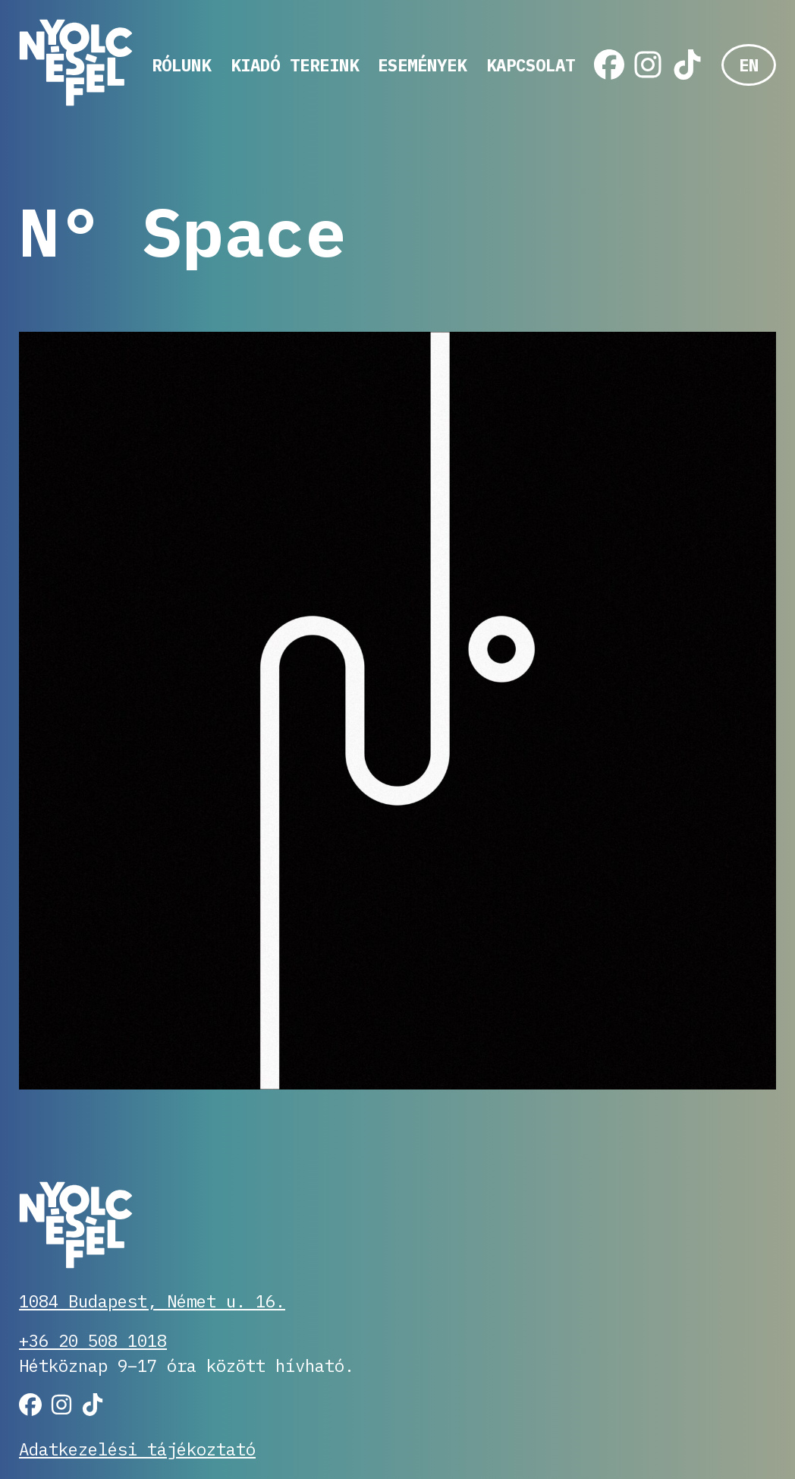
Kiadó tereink (295, 65)
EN (749, 65)
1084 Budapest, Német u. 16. (152, 1301)
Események (422, 65)
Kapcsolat (530, 65)
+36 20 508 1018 (93, 1340)
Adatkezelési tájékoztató (137, 1449)
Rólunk (181, 65)
